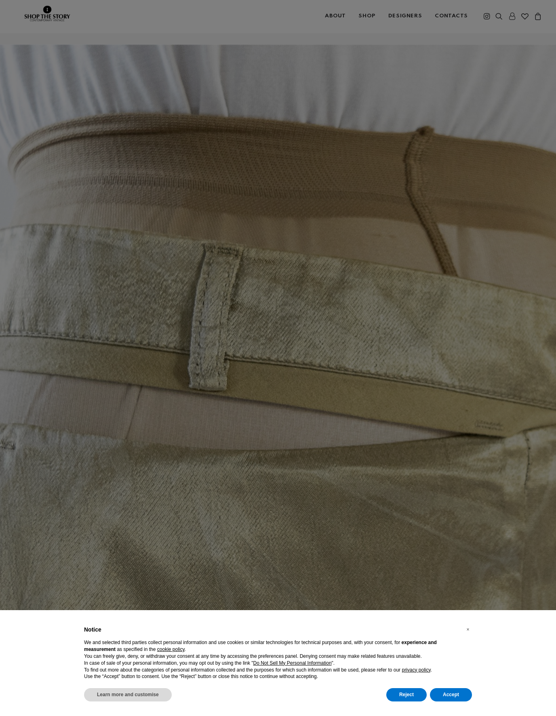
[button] (467, 629)
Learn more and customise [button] (128, 694)
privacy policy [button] (416, 670)
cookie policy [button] (171, 649)
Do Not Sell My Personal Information (292, 663)
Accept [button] (451, 694)
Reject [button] (406, 694)
